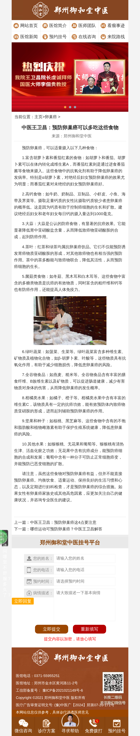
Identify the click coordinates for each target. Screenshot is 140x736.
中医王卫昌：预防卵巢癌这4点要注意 (63, 522)
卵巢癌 (51, 117)
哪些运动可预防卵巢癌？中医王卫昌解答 (66, 529)
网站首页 (29, 25)
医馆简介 (58, 25)
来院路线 (116, 36)
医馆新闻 (29, 36)
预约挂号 (58, 36)
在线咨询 (87, 36)
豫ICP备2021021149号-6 (62, 690)
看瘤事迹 (116, 25)
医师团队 (87, 25)
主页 (38, 117)
